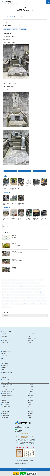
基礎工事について (6, 336)
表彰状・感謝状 (32, 303)
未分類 (22, 297)
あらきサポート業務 (32, 280)
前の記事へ (10, 170)
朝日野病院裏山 (30, 395)
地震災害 (20, 292)
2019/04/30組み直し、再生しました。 (21, 187)
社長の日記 (38, 300)
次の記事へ (39, 170)
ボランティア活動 (20, 289)
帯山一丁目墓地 (30, 384)
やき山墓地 (29, 415)
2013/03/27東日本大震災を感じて (36, 218)
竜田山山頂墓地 (30, 411)
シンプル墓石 (6, 289)
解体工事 (39, 303)
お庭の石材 (14, 286)
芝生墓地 (25, 303)
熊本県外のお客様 (43, 297)
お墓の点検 (31, 283)
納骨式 (12, 303)
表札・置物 (29, 336)
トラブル (12, 289)
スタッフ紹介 (5, 363)
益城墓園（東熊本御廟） (7, 400)
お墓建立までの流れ (6, 333)
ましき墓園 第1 (5, 411)
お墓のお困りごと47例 (31, 338)
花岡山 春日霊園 (5, 402)
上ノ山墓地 (29, 402)
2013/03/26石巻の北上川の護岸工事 (28, 218)
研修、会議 (31, 300)
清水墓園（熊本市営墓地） (7, 393)
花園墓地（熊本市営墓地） (7, 384)
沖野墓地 (28, 393)
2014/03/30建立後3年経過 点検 (21, 203)
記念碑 (44, 303)
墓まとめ (5, 294)
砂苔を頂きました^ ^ (16, 245)
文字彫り (5, 297)
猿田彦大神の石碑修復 (17, 260)
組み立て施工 (23, 29)
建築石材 (38, 294)
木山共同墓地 (29, 417)
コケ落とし (14, 268)
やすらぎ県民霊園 (6, 406)
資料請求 (4, 377)
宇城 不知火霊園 (5, 404)
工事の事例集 (10, 17)
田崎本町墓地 (29, 397)
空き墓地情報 (6, 303)
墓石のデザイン (5, 340)
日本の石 (15, 29)
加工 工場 (5, 292)
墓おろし (35, 292)
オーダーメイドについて (7, 338)
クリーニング (43, 286)
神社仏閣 (44, 300)
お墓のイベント (6, 283)
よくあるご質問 (5, 365)
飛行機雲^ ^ (14, 237)
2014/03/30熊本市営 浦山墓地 (6, 203)
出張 (40, 289)
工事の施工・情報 (30, 294)
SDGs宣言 (4, 367)
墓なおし (41, 292)
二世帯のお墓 (34, 289)
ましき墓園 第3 (5, 415)
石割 (16, 300)
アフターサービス (27, 286)
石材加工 (25, 300)
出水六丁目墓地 (30, 400)
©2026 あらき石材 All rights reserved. (25, 469)
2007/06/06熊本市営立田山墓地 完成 (5, 187)
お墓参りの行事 (6, 286)
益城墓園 (5, 300)
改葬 (43, 294)
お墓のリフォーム (15, 283)
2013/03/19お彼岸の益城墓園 (5, 218)
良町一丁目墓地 (30, 389)
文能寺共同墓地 (30, 391)
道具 (4, 306)
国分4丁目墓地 (30, 413)
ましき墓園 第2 (5, 413)
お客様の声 (4, 355)
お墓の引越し (23, 283)
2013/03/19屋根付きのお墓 (43, 218)
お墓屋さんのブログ (6, 351)
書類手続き (17, 297)
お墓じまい (40, 280)
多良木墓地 (29, 404)
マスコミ (27, 289)
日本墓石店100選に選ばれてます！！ (25, 447)
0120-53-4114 (20, 429)
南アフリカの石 (13, 292)
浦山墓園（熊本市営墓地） (7, 397)
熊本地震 (28, 297)
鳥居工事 (9, 306)
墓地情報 (11, 294)
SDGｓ (24, 280)
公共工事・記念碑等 (31, 333)
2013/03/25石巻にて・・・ (20, 218)
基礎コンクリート (27, 292)
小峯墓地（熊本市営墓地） (7, 386)
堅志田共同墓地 (5, 417)
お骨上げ (20, 286)
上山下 (28, 406)
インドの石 (35, 286)
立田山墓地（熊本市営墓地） (8, 389)
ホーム (4, 17)
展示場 (16, 294)
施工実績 (4, 353)
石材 (20, 300)
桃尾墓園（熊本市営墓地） (7, 395)
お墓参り (37, 283)
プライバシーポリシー (6, 379)
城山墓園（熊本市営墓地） (7, 391)
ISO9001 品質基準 (17, 280)
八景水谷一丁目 (30, 386)
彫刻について (5, 342)
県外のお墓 (11, 300)
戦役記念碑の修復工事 (17, 252)
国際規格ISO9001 (6, 369)
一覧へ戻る (25, 170)
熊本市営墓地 (34, 297)
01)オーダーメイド (7, 280)
